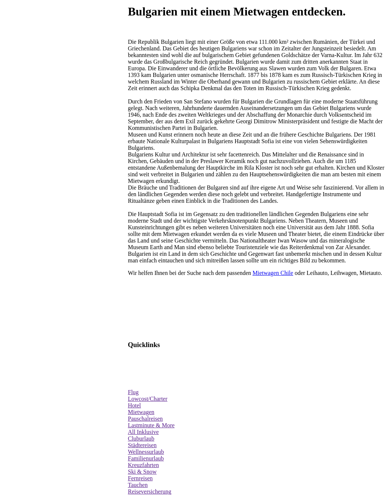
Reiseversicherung (149, 491)
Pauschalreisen (145, 419)
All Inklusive (143, 432)
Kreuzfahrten (143, 465)
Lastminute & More (151, 425)
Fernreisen (140, 478)
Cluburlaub (141, 438)
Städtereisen (142, 445)
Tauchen (138, 485)
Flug (133, 392)
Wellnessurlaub (146, 452)
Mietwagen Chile (272, 273)
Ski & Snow (142, 472)
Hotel (134, 405)
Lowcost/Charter (148, 399)
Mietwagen (141, 412)
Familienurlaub (146, 458)
